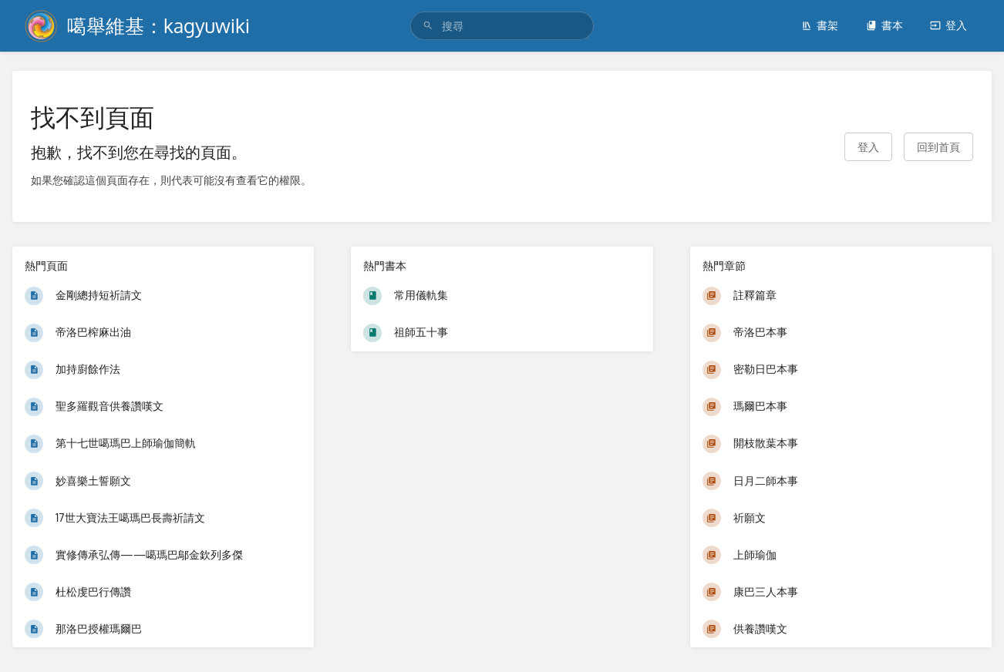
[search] (502, 26)
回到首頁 (938, 146)
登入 (948, 25)
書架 (819, 25)
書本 (884, 25)
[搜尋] (428, 25)
